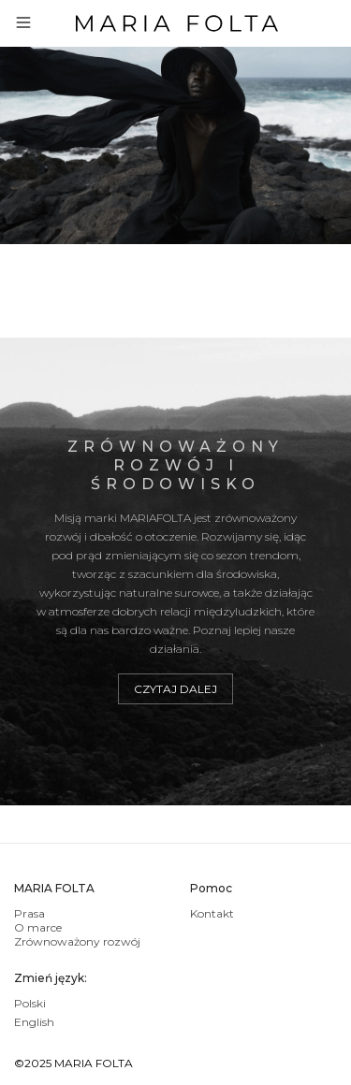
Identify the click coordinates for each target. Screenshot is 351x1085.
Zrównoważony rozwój (77, 941)
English (34, 1022)
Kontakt (212, 913)
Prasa (29, 913)
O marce (38, 927)
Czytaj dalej (175, 689)
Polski (30, 1003)
